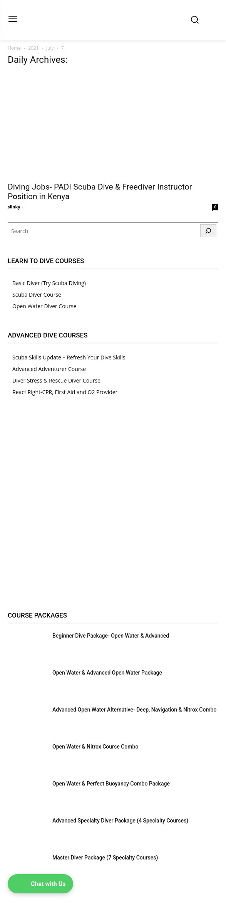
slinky (14, 207)
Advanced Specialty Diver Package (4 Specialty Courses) (120, 820)
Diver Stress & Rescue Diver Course (56, 380)
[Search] (208, 230)
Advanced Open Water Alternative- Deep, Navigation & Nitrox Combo (134, 710)
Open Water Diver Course (44, 306)
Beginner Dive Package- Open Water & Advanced (110, 636)
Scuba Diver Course (36, 294)
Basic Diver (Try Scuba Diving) (49, 283)
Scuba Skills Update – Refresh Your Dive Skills (69, 357)
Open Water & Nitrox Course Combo (95, 747)
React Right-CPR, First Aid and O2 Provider (64, 392)
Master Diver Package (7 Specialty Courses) (105, 857)
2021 (33, 48)
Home (14, 48)
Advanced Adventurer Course (49, 369)
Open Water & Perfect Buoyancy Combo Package (111, 783)
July (50, 48)
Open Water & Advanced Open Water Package (107, 673)
